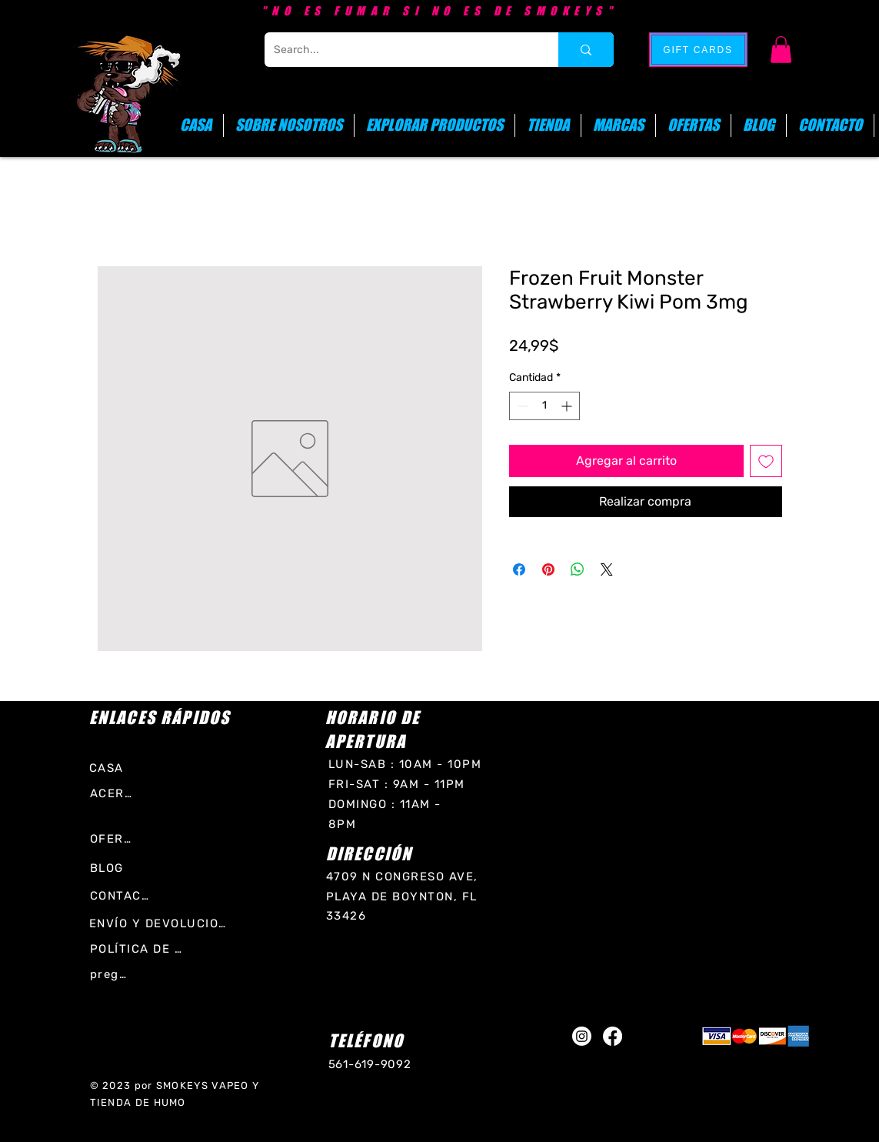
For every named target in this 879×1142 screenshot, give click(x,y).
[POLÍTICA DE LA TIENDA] (139, 948)
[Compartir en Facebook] (519, 569)
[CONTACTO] (122, 895)
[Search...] (400, 49)
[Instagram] (581, 1036)
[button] (781, 49)
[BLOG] (112, 867)
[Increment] (568, 405)
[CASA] (114, 767)
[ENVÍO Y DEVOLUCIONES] (161, 923)
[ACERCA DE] (115, 793)
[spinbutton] (544, 405)
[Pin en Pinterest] (548, 569)
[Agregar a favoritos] (766, 461)
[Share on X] (607, 569)
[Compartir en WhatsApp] (577, 569)
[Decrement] (521, 405)
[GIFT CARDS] (698, 49)
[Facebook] (612, 1036)
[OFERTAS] (112, 838)
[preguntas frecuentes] (110, 974)
